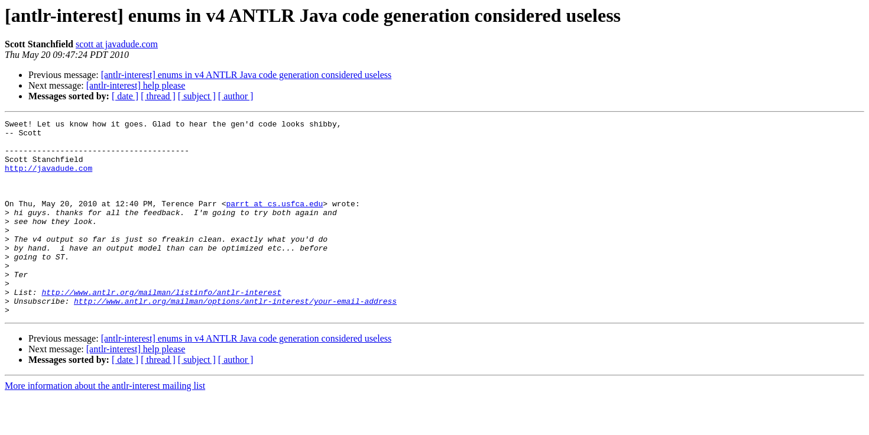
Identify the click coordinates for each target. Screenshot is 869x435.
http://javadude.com (48, 178)
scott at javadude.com (117, 44)
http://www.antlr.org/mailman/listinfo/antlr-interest (161, 327)
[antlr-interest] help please (136, 85)
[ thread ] (158, 96)
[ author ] (236, 96)
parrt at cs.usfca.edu (274, 221)
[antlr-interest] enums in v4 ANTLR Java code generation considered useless (246, 75)
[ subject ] (197, 96)
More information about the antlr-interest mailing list (105, 425)
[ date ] (125, 96)
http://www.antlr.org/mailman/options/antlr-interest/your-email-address (235, 338)
